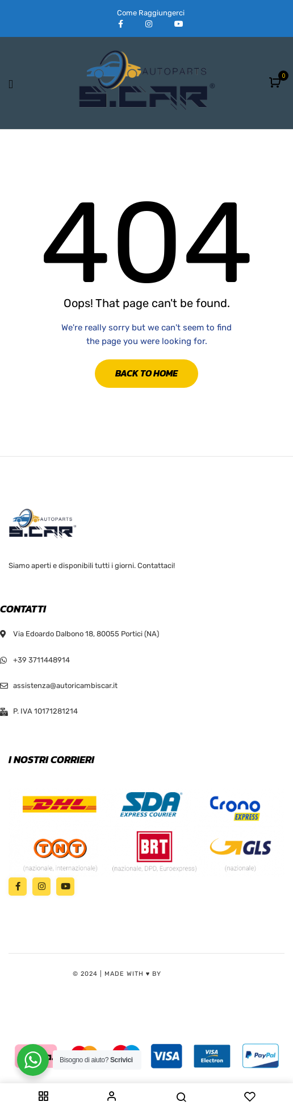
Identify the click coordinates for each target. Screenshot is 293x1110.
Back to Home (146, 373)
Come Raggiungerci (151, 13)
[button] (276, 83)
